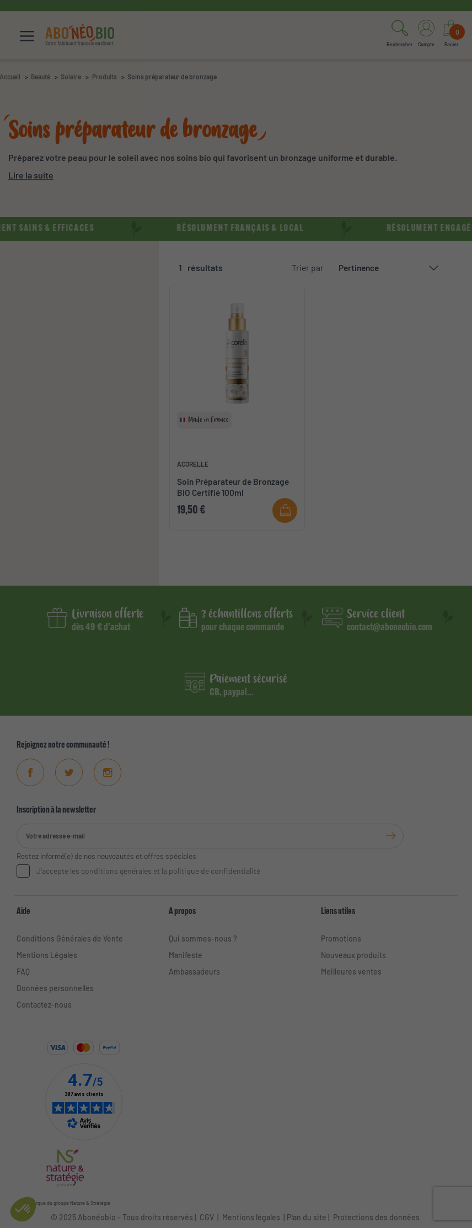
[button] (399, 35)
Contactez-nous (44, 1004)
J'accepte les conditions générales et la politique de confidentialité (148, 870)
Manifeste (185, 955)
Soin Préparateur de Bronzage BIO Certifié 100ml (233, 486)
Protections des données (376, 1217)
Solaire (71, 76)
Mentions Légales (47, 955)
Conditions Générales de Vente (70, 938)
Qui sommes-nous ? (203, 938)
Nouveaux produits (353, 955)
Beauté (40, 76)
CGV (206, 1217)
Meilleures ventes (351, 971)
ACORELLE (192, 464)
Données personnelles (55, 988)
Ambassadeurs (194, 971)
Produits (104, 76)
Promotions (341, 938)
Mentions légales (251, 1217)
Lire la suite (30, 175)
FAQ (23, 971)
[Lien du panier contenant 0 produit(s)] (451, 35)
